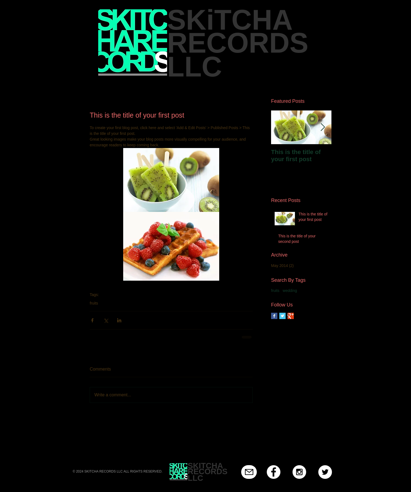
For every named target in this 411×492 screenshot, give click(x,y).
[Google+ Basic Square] (291, 316)
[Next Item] (322, 127)
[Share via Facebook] (92, 320)
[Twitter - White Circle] (325, 472)
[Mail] (249, 472)
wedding (290, 290)
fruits (94, 303)
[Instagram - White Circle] (299, 472)
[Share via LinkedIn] (119, 320)
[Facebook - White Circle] (273, 472)
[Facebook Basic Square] (274, 316)
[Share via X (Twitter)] (105, 320)
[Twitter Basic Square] (282, 316)
